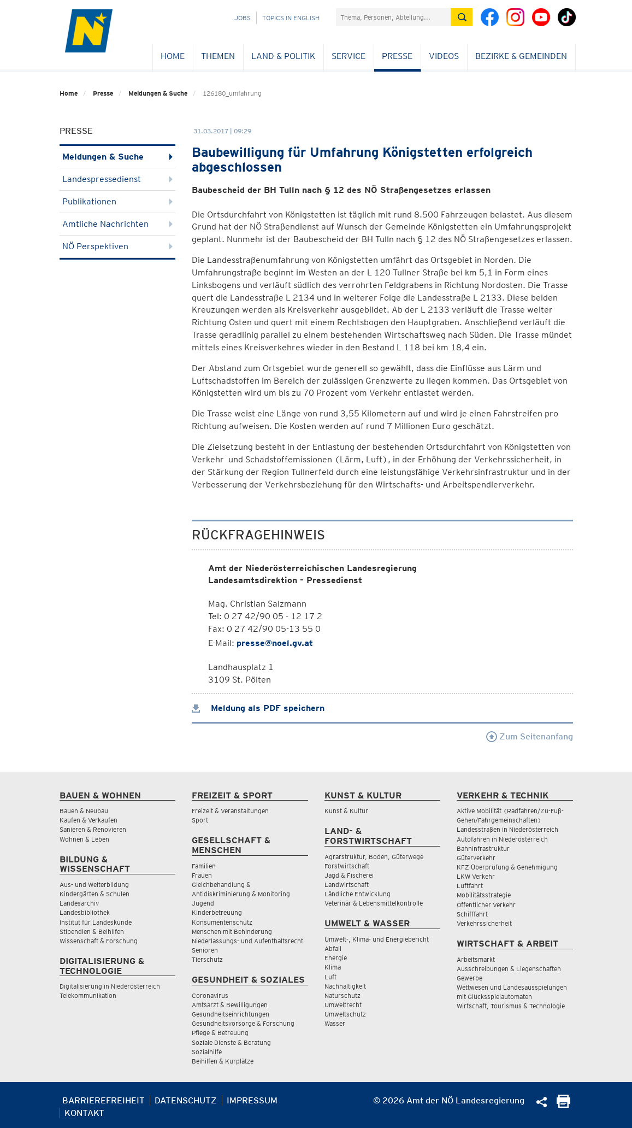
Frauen (202, 875)
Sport (200, 820)
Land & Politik (283, 56)
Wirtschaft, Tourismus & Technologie (511, 1006)
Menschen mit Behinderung (232, 931)
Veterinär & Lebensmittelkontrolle (373, 903)
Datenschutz (186, 1100)
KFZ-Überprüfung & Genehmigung (507, 867)
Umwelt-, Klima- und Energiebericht (376, 939)
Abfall (332, 948)
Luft (330, 977)
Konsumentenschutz (222, 922)
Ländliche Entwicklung (357, 894)
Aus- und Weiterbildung (94, 884)
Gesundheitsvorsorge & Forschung (243, 1023)
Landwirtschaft (346, 884)
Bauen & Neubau (84, 811)
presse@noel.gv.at (275, 643)
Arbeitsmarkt (476, 959)
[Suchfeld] (393, 17)
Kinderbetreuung (217, 912)
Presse (397, 56)
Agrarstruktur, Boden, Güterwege (373, 857)
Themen (218, 56)
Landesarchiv (79, 903)
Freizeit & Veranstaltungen (230, 811)
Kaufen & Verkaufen (88, 820)
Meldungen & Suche (157, 93)
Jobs (242, 18)
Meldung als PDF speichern (258, 708)
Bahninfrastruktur (483, 848)
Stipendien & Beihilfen (92, 931)
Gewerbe (469, 978)
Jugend (203, 903)
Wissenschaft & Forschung (99, 941)
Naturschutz (342, 995)
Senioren (205, 950)
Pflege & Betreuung (220, 1033)
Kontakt (84, 1113)
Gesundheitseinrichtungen (230, 1014)
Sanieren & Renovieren (93, 829)
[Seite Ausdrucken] (563, 1105)
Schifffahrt (472, 914)
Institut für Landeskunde (96, 922)
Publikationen (117, 201)
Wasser (334, 1023)
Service (348, 56)
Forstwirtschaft (346, 866)
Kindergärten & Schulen (94, 894)
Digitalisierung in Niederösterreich (110, 986)
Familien (204, 866)
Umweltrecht (343, 1005)
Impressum (252, 1100)
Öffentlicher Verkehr (486, 905)
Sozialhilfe (207, 1052)
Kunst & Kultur (346, 811)
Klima (332, 967)
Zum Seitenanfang (529, 736)
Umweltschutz (345, 1014)
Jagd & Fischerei (349, 875)
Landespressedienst (117, 179)
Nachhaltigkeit (345, 986)
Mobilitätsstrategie (484, 895)
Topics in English (291, 18)
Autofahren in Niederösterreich (502, 839)
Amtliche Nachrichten (117, 224)
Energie (335, 958)
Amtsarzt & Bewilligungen (230, 1005)
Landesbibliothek (85, 912)
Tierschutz (207, 959)
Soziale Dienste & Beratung (231, 1042)
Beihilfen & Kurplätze (222, 1061)
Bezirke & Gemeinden (521, 56)
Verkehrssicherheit (484, 923)
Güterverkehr (476, 858)
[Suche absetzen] (461, 17)
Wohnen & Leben (84, 839)
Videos (444, 56)
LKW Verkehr (476, 876)
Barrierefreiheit (103, 1100)
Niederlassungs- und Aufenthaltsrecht (247, 941)
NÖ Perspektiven (117, 246)
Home (173, 56)
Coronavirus (210, 995)
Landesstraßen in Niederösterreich (507, 829)
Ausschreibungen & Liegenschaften (509, 969)
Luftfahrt (470, 886)
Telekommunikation (88, 995)
